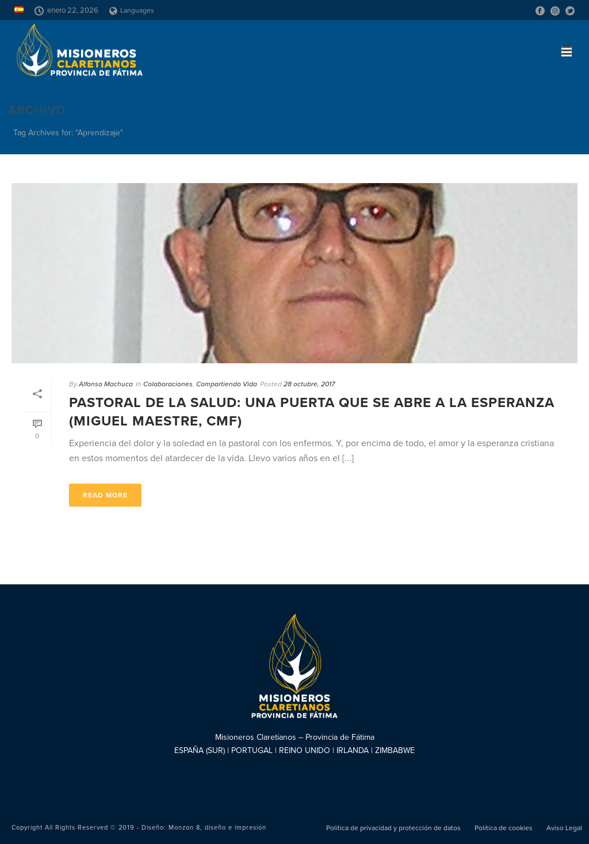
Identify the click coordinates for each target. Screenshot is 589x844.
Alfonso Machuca (106, 384)
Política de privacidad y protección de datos (393, 828)
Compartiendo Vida (226, 384)
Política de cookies (504, 828)
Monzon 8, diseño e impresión (217, 827)
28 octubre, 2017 (309, 384)
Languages (131, 10)
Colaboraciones (168, 384)
